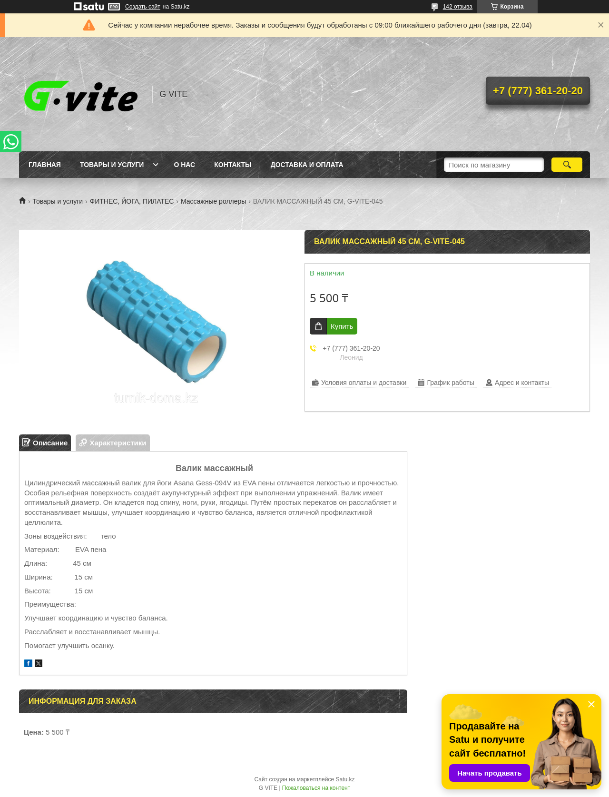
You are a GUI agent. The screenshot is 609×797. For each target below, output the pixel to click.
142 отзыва (457, 6)
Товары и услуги (112, 164)
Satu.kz (344, 779)
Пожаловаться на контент (316, 788)
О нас (184, 164)
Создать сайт (142, 6)
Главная (45, 164)
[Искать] (566, 164)
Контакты (232, 164)
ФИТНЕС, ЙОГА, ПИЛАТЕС (132, 201)
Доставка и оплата (307, 164)
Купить (342, 326)
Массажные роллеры (213, 201)
